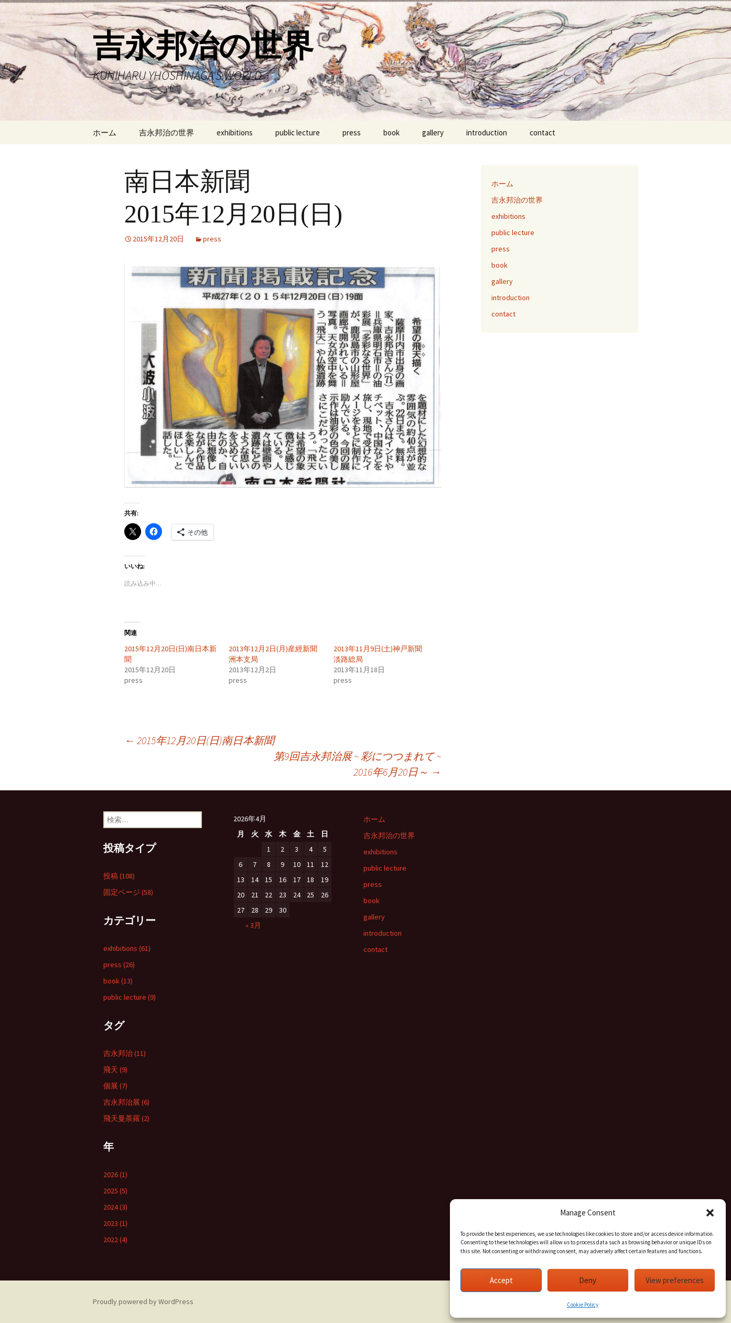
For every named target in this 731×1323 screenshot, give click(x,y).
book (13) (118, 981)
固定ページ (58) (128, 892)
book (391, 132)
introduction (486, 132)
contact (542, 132)
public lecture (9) (129, 997)
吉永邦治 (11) (124, 1053)
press (351, 132)
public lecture (297, 132)
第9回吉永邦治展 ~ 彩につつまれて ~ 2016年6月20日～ (357, 763)
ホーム (104, 132)
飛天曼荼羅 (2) (126, 1118)
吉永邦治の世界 (166, 132)
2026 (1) (115, 1174)
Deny (587, 1280)
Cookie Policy (582, 1304)
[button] (710, 1213)
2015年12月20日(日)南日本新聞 (199, 740)
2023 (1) (115, 1223)
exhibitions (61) (126, 948)
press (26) (119, 964)
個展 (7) (115, 1086)
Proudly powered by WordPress (143, 1301)
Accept (501, 1280)
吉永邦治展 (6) (126, 1102)
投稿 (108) (119, 876)
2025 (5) (115, 1190)
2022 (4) (115, 1239)
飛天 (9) (115, 1069)
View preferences (675, 1280)
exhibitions (235, 132)
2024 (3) (115, 1207)
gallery (433, 132)
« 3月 (253, 925)
